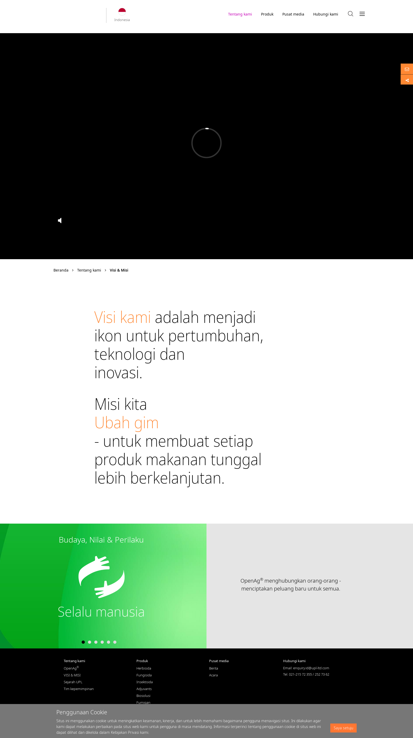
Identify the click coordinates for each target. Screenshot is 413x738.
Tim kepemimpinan (79, 688)
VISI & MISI (72, 675)
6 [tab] (114, 642)
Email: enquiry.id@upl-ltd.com (306, 668)
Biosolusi (143, 695)
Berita (213, 668)
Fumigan (143, 702)
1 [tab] (83, 642)
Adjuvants (144, 688)
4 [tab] (102, 642)
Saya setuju (343, 727)
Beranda (60, 270)
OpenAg (71, 668)
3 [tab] (96, 642)
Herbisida (143, 668)
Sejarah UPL (73, 682)
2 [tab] (89, 642)
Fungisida (144, 675)
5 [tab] (108, 642)
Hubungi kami (325, 14)
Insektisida (144, 682)
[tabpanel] (206, 586)
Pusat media (293, 15)
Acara (213, 675)
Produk (267, 14)
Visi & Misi (119, 270)
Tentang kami (240, 15)
